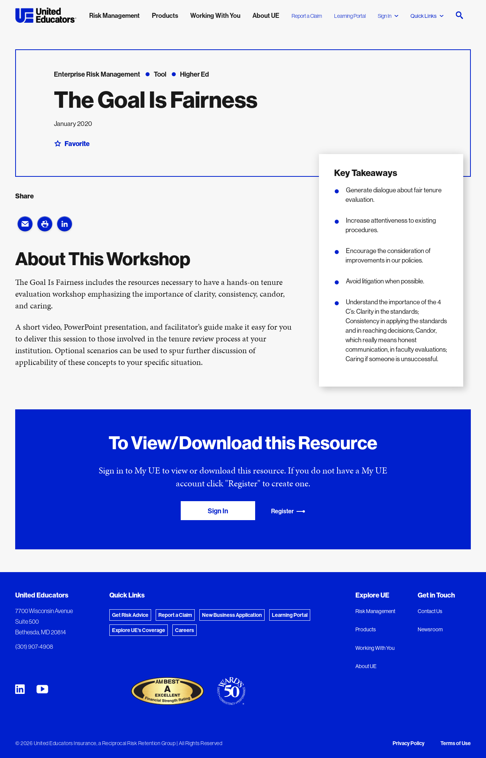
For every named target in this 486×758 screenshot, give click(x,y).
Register (288, 511)
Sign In (388, 16)
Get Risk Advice (130, 615)
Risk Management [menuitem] (114, 15)
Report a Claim (307, 16)
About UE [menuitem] (265, 15)
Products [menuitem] (165, 15)
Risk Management (375, 611)
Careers (184, 630)
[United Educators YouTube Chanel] (42, 689)
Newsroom (430, 629)
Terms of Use (455, 743)
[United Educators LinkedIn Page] (20, 689)
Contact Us (430, 611)
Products (365, 629)
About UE (366, 666)
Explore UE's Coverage (138, 630)
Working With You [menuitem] (215, 15)
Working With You (374, 648)
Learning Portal (350, 16)
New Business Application (232, 615)
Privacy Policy (408, 743)
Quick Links (426, 16)
